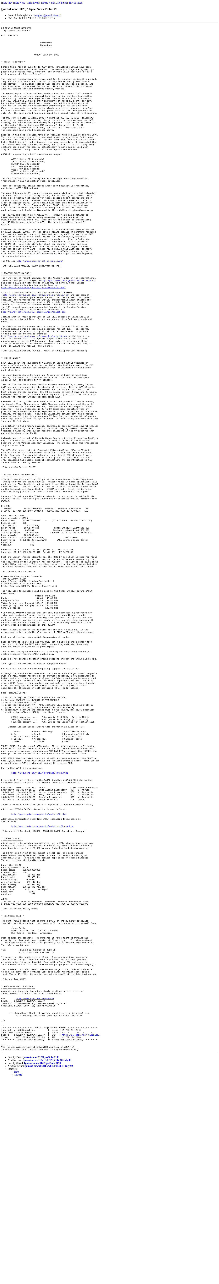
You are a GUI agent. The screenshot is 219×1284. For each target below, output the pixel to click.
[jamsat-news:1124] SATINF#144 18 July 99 (47, 1265)
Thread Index (75, 2)
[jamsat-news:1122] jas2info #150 (41, 1262)
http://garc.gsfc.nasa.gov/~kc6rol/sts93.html (39, 972)
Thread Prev (32, 2)
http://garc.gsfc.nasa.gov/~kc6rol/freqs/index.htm (42, 986)
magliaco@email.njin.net (47, 15)
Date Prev (7, 2)
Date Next (19, 2)
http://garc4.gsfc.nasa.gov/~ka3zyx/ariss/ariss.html (33, 340)
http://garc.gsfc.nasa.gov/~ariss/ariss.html (67, 331)
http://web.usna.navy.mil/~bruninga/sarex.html (39, 922)
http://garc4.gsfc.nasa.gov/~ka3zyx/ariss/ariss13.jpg (35, 349)
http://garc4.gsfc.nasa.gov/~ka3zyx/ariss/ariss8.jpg (33, 369)
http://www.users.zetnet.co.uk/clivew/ (39, 308)
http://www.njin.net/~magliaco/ (35, 1193)
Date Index (61, 2)
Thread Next (47, 2)
